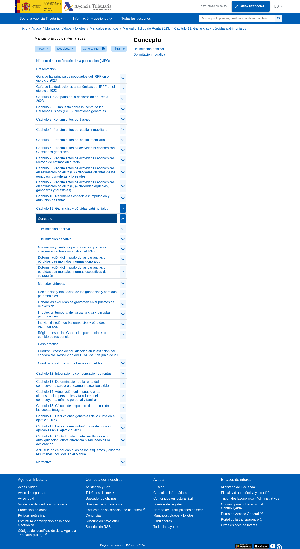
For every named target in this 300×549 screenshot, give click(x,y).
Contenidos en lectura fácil (173, 498)
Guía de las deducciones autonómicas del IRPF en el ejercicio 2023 (75, 88)
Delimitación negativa (55, 239)
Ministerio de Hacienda (238, 487)
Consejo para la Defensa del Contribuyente (242, 506)
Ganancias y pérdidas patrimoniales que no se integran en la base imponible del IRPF (72, 249)
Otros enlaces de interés (239, 525)
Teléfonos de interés (100, 493)
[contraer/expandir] (123, 78)
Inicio (23, 28)
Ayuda (36, 28)
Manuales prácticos (104, 28)
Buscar (158, 487)
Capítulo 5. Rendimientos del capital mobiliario (70, 140)
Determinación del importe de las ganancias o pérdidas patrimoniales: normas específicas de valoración (72, 271)
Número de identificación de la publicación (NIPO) (73, 61)
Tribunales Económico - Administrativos (250, 498)
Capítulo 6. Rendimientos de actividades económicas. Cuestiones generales (76, 150)
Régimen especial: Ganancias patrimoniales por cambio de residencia (73, 335)
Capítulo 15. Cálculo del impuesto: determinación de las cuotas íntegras (75, 408)
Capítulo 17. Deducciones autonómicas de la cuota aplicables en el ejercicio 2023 (73, 428)
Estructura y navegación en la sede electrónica (44, 523)
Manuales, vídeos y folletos (65, 28)
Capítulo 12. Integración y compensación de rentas (73, 373)
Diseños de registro (167, 504)
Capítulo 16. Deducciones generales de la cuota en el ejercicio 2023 (75, 418)
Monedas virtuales (51, 283)
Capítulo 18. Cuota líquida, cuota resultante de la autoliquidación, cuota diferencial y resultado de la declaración (73, 440)
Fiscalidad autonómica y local (245, 493)
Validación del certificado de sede (42, 504)
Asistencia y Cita (98, 487)
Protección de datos (32, 510)
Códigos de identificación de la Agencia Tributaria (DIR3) (47, 532)
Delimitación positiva (55, 229)
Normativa (43, 462)
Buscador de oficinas (101, 498)
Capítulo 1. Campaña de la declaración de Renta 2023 (72, 99)
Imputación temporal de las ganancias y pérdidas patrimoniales (74, 314)
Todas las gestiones (136, 18)
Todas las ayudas (166, 527)
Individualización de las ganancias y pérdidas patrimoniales (71, 324)
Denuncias (93, 515)
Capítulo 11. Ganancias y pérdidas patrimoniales (210, 28)
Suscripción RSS (98, 527)
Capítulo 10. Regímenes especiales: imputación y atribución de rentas (72, 198)
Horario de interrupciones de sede (178, 510)
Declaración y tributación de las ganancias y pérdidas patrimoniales (77, 294)
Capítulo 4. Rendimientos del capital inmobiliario (72, 129)
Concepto (45, 218)
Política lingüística (31, 515)
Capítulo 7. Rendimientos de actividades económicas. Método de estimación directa (76, 160)
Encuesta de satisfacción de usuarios (115, 510)
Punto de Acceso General (242, 514)
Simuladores (162, 521)
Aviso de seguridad (32, 493)
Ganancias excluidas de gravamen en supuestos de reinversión (76, 304)
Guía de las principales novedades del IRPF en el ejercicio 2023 (72, 78)
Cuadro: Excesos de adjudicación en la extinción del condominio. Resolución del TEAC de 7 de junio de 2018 (79, 353)
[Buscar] (237, 18)
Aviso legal (26, 498)
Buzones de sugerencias (104, 504)
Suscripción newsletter (102, 521)
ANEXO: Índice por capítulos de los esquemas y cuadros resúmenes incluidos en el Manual (78, 452)
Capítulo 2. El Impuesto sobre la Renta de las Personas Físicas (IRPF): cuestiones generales (71, 109)
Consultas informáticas (170, 493)
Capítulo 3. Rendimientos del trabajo (63, 119)
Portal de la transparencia (242, 519)
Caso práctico (48, 344)
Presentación (46, 69)
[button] (278, 6)
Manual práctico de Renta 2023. (146, 28)
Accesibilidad (27, 487)
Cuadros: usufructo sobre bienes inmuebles (70, 363)
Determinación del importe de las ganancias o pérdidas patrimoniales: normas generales (72, 259)
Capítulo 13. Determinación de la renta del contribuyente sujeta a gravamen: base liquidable (72, 383)
